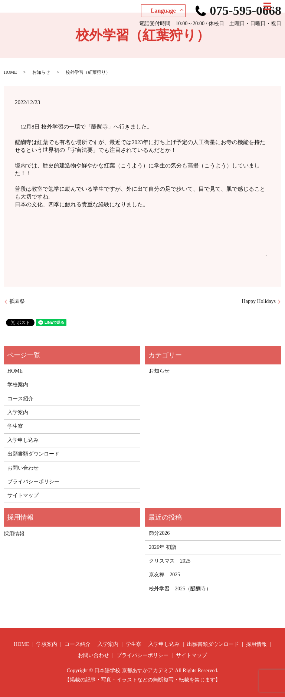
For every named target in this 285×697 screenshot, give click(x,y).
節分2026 (159, 533)
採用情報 (14, 534)
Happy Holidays (259, 301)
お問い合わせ (23, 468)
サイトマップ (23, 495)
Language (163, 10)
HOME (10, 72)
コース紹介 (20, 398)
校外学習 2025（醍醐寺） (180, 588)
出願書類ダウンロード (33, 454)
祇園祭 (17, 301)
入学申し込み (23, 440)
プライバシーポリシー (33, 481)
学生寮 (15, 426)
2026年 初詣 (162, 547)
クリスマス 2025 (169, 561)
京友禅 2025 (164, 574)
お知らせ (41, 72)
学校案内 (17, 384)
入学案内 (17, 412)
